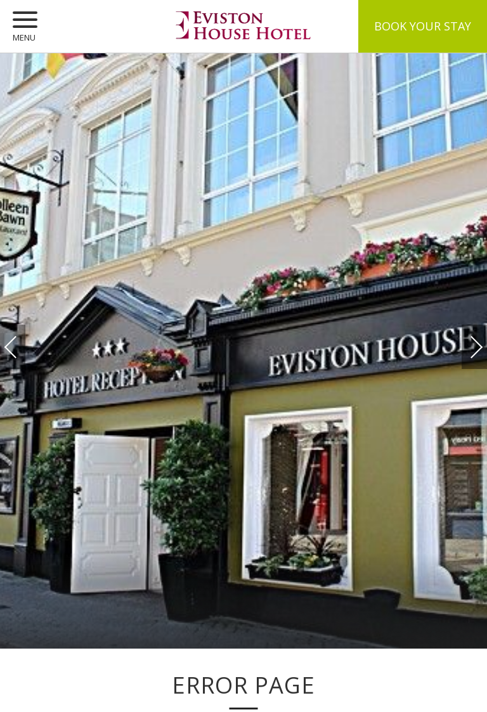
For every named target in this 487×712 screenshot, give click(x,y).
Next (463, 340)
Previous (23, 347)
